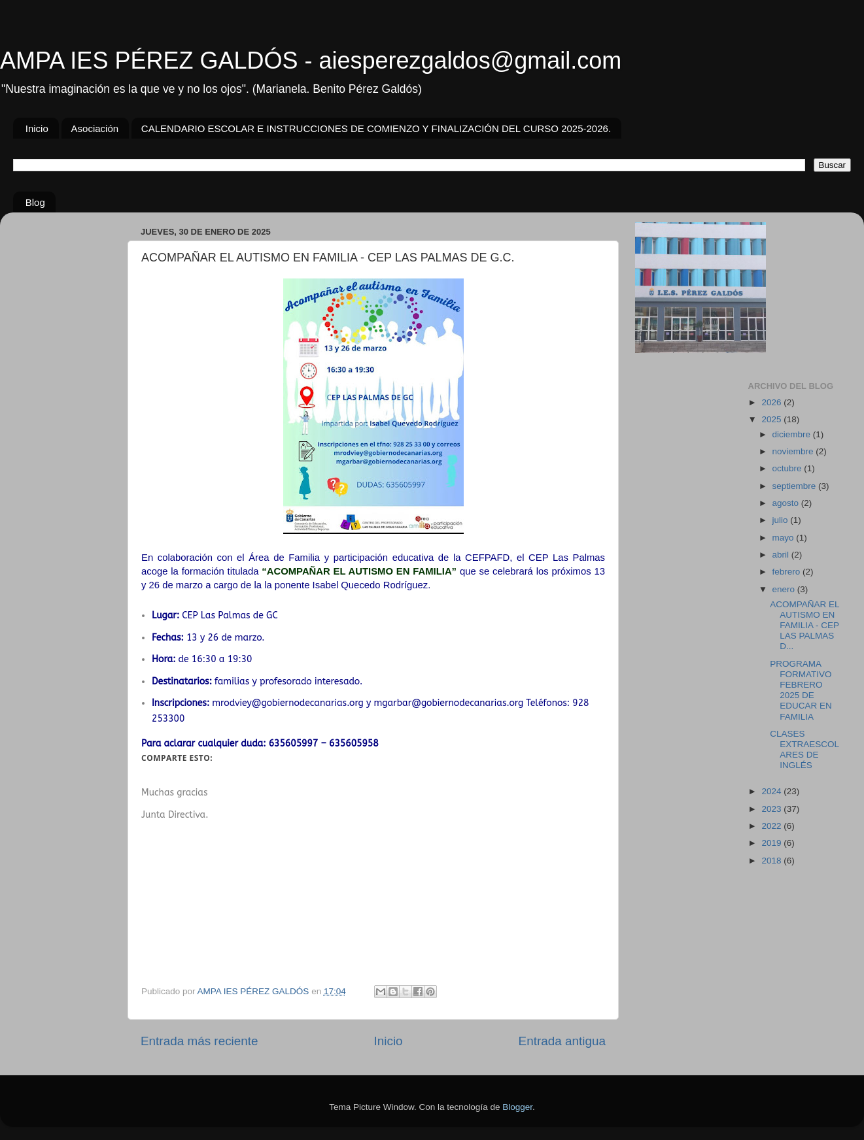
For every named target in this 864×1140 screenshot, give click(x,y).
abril (781, 555)
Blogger (517, 1107)
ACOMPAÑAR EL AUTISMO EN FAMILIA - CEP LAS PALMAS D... (804, 625)
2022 (772, 826)
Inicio (37, 128)
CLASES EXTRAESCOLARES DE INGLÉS (804, 750)
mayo (784, 538)
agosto (786, 503)
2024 (772, 791)
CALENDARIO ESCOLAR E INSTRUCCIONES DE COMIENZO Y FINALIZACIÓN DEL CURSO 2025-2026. (376, 128)
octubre (788, 468)
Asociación (95, 128)
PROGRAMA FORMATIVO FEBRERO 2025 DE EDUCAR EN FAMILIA (801, 690)
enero (784, 589)
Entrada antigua (562, 1041)
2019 (772, 843)
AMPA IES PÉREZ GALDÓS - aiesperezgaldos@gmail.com (310, 60)
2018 (772, 860)
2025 (772, 419)
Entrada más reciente (199, 1041)
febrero (787, 572)
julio (781, 520)
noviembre (794, 451)
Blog (35, 202)
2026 (772, 402)
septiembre (795, 486)
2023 (772, 809)
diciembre (792, 434)
